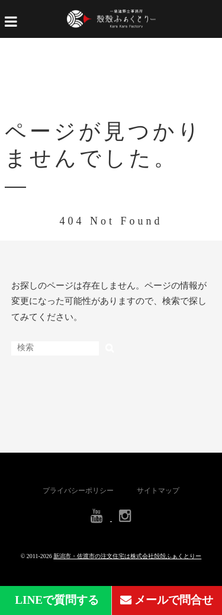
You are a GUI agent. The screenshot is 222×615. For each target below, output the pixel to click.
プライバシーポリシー (78, 490)
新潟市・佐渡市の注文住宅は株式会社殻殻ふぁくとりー (127, 556)
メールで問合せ (166, 600)
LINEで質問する (55, 600)
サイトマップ (158, 490)
